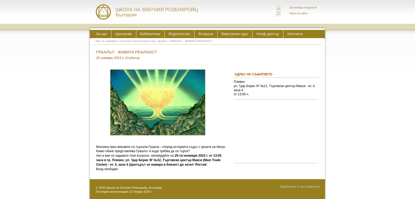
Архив (162, 41)
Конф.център (267, 34)
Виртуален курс (235, 34)
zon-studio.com (310, 186)
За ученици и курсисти (303, 7)
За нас (101, 34)
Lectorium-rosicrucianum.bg (137, 41)
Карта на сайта (298, 13)
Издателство (179, 34)
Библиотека (150, 34)
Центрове (123, 34)
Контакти (295, 34)
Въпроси (206, 34)
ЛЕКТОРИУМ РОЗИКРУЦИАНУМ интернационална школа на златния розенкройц (147, 12)
